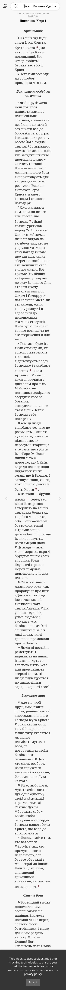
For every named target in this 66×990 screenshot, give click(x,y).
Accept (33, 982)
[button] (37, 47)
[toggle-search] (16, 6)
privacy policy (33, 974)
